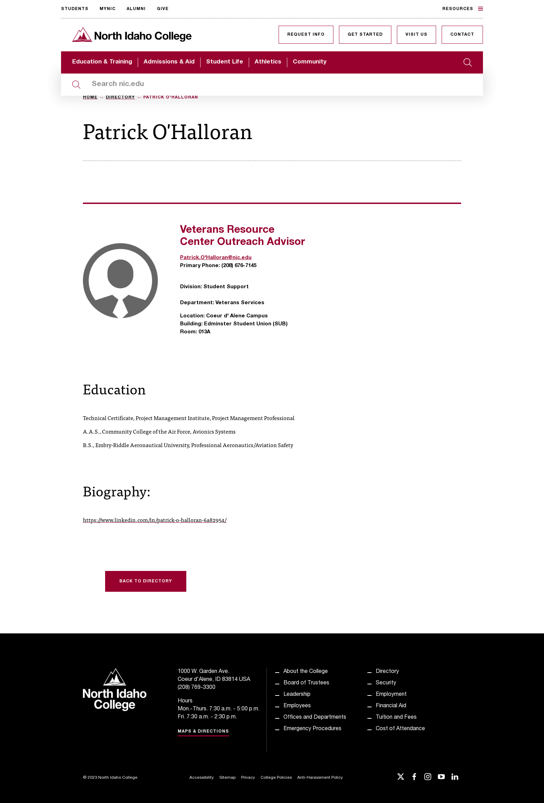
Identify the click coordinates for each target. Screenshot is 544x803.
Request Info (306, 35)
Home (90, 97)
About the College (305, 672)
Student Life (224, 62)
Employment (391, 695)
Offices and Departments (314, 717)
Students (74, 9)
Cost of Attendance (400, 729)
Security (386, 683)
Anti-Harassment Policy (320, 778)
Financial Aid (391, 706)
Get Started (365, 35)
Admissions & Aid (169, 62)
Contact (462, 35)
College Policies (276, 778)
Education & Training (102, 62)
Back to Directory (145, 581)
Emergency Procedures (312, 729)
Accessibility (201, 778)
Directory (120, 97)
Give (163, 9)
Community (309, 62)
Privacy (248, 778)
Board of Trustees (306, 683)
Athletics (268, 62)
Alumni (136, 9)
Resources (462, 8)
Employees (297, 706)
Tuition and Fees (396, 717)
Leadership (297, 695)
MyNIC (108, 9)
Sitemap (227, 778)
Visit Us (416, 35)
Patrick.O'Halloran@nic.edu (216, 257)
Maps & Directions (203, 731)
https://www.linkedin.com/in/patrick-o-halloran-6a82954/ (155, 519)
